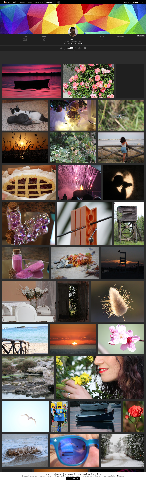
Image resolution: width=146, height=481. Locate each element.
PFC (102, 36)
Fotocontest (8, 2)
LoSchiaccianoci (77, 43)
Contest (22, 2)
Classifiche (39, 2)
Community (50, 2)
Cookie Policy (75, 478)
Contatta (140, 35)
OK (68, 478)
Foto (30, 2)
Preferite (81, 48)
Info (61, 48)
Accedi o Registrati (131, 2)
